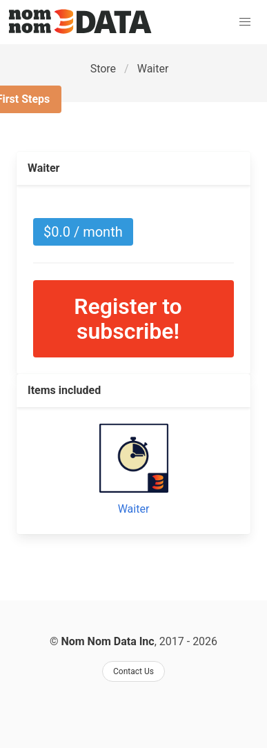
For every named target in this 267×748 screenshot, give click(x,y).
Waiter (153, 68)
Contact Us (133, 671)
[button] (245, 22)
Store (103, 68)
